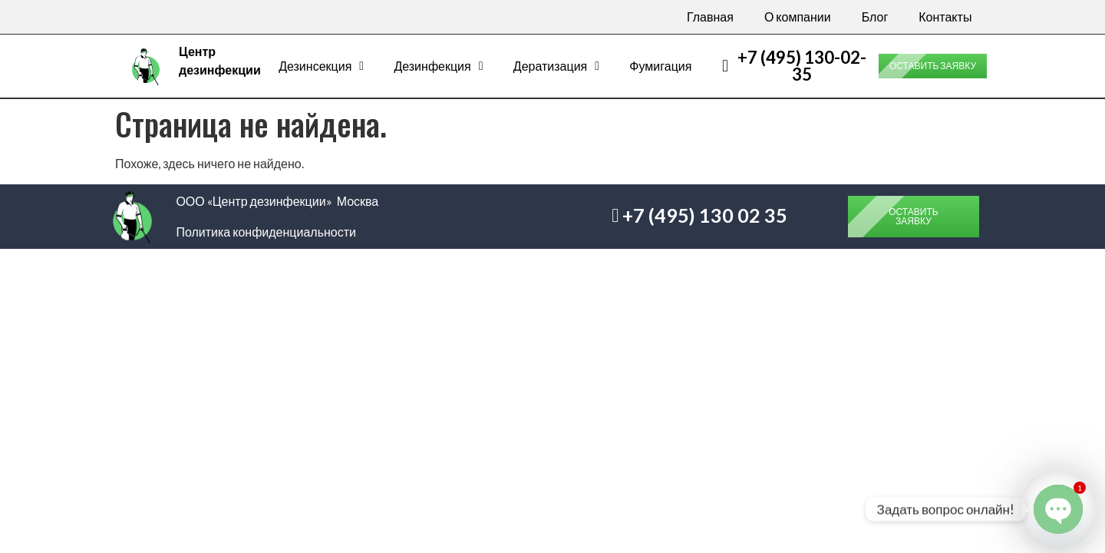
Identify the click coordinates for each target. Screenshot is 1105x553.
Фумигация (660, 65)
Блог (875, 16)
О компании (797, 16)
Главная (710, 16)
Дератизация (556, 66)
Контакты (945, 16)
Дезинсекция (321, 66)
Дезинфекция (438, 66)
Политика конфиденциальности (266, 231)
